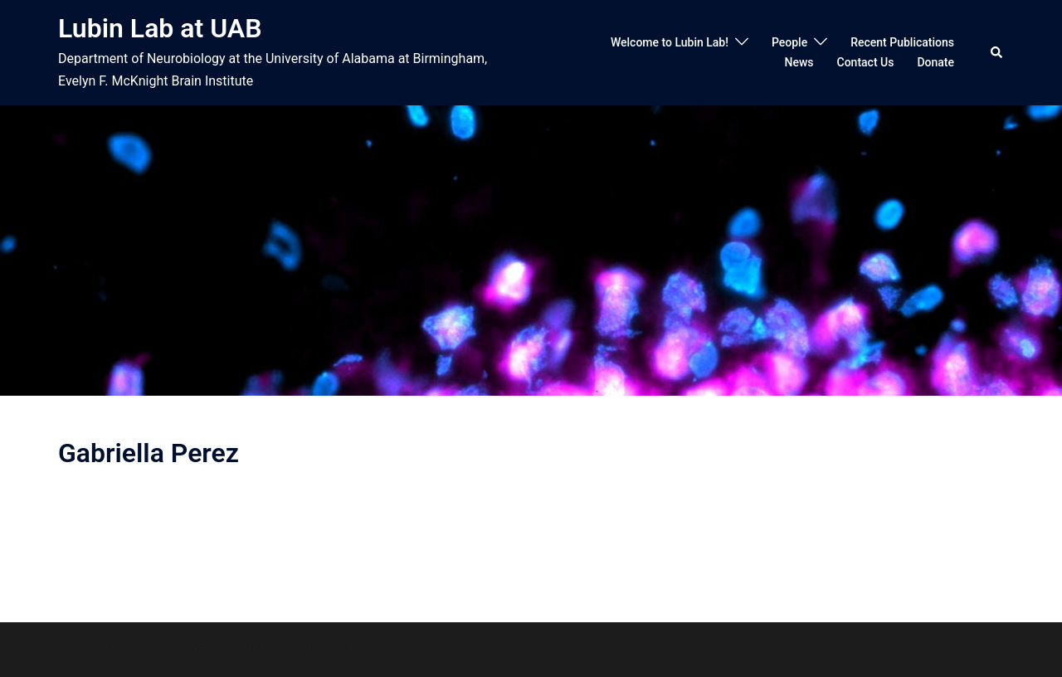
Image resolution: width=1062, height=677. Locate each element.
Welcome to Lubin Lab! (669, 42)
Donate (935, 62)
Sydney (353, 649)
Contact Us (865, 62)
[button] (997, 52)
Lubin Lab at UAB (160, 28)
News (798, 62)
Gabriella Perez (148, 453)
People (789, 42)
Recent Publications (902, 42)
